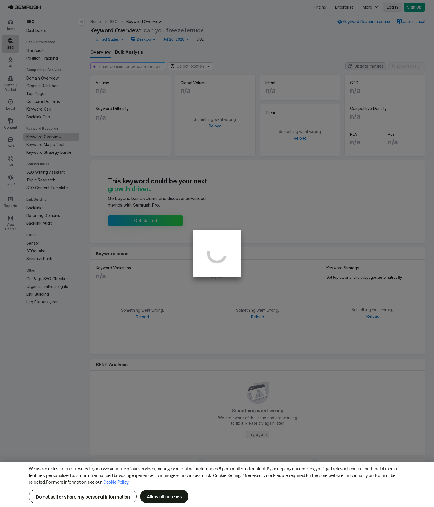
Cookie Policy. (116, 482)
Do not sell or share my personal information (83, 497)
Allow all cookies (164, 496)
